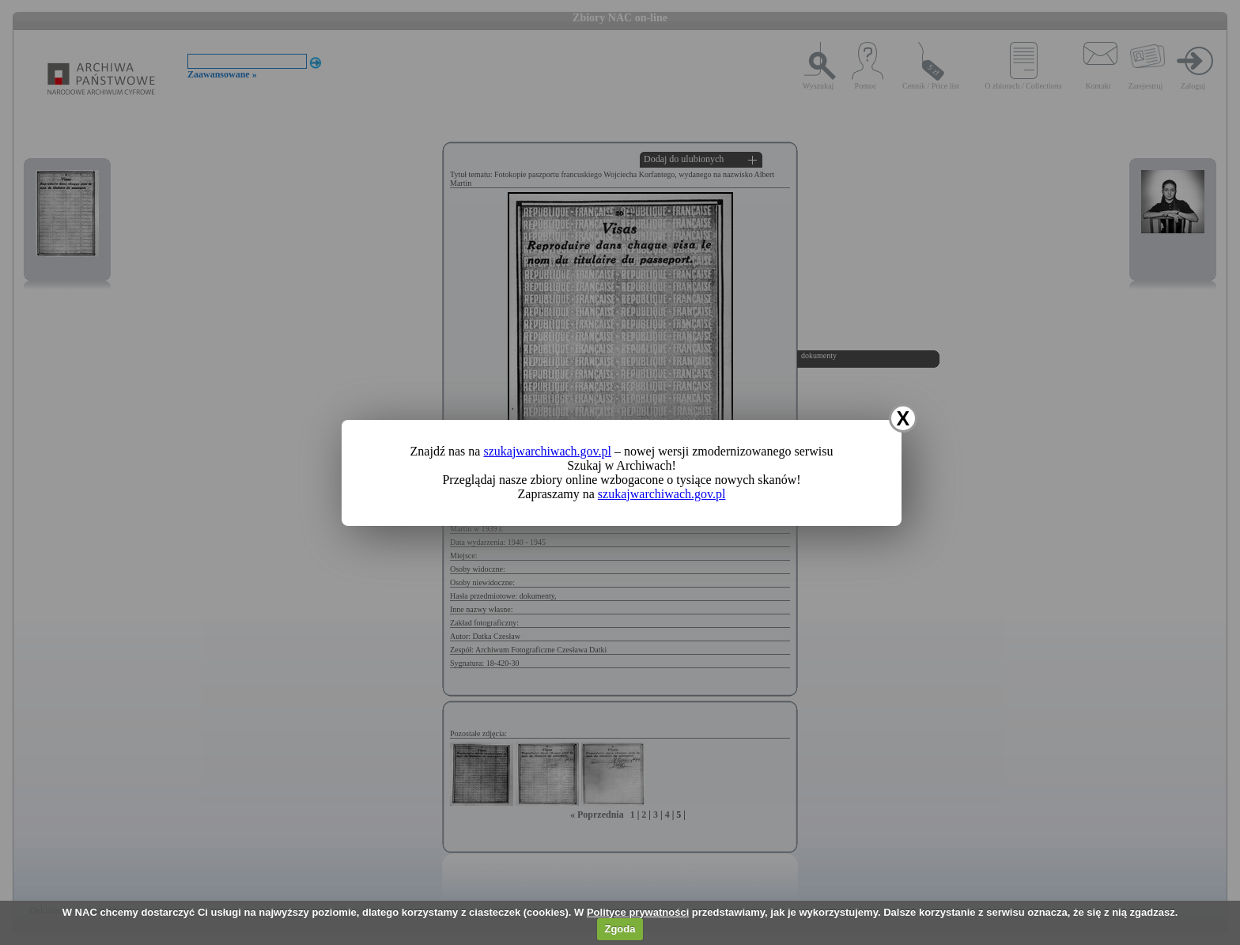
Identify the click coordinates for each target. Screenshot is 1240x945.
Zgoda (619, 929)
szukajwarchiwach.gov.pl (547, 451)
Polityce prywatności (638, 912)
